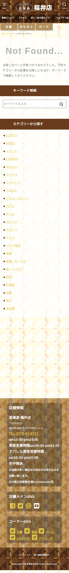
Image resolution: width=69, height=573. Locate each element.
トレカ (10, 237)
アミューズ (42, 538)
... (32, 571)
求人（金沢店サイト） (41, 18)
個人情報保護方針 (41, 555)
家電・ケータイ (16, 261)
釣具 (9, 277)
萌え (9, 300)
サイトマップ (24, 555)
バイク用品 (13, 245)
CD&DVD (12, 158)
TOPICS (11, 135)
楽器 (9, 253)
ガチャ (10, 206)
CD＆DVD (19, 538)
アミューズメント (17, 198)
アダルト (12, 190)
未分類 (10, 308)
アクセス (22, 18)
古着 (9, 292)
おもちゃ (12, 166)
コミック (12, 221)
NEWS (10, 143)
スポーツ (12, 229)
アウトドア (13, 182)
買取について (8, 18)
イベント (12, 151)
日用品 (10, 284)
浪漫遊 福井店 (32, 564)
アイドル (11, 174)
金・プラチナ (14, 269)
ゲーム (10, 214)
